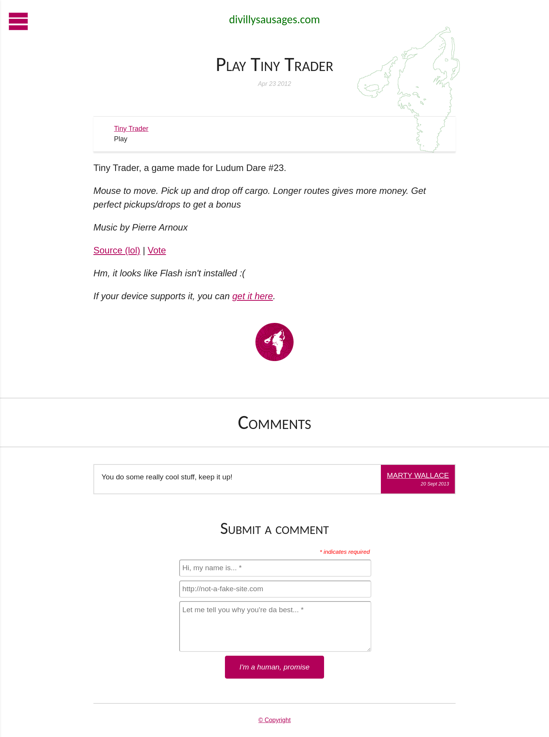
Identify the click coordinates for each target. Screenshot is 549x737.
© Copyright (274, 720)
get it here (252, 296)
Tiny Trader (131, 128)
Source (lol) (116, 250)
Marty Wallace (418, 475)
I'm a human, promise (274, 667)
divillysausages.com (274, 19)
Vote (157, 250)
